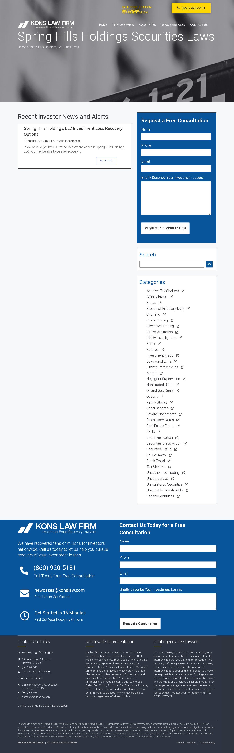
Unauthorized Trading (163, 472)
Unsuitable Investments (164, 490)
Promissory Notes (160, 420)
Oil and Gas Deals (159, 390)
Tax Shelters (156, 467)
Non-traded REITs (159, 385)
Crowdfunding (157, 320)
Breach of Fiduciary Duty (165, 308)
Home (103, 24)
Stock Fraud (155, 461)
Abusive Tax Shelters (162, 291)
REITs (150, 431)
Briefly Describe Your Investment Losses (172, 177)
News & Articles (173, 24)
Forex (150, 344)
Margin (151, 373)
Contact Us (199, 24)
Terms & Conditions (186, 742)
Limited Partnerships (162, 367)
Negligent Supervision (163, 379)
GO (209, 264)
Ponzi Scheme (157, 408)
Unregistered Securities (164, 484)
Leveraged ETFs (158, 361)
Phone (146, 145)
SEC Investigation (159, 437)
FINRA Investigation (161, 338)
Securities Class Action (163, 443)
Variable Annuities (160, 496)
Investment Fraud (160, 355)
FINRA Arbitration (159, 332)
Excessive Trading (160, 326)
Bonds (151, 303)
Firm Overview (123, 24)
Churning (153, 314)
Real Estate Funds (160, 426)
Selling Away (156, 455)
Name (145, 129)
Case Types (147, 24)
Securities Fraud (159, 449)
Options (152, 396)
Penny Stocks (156, 402)
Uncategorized (157, 478)
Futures (152, 349)
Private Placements (68, 140)
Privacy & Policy (207, 742)
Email (145, 161)
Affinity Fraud (156, 297)
